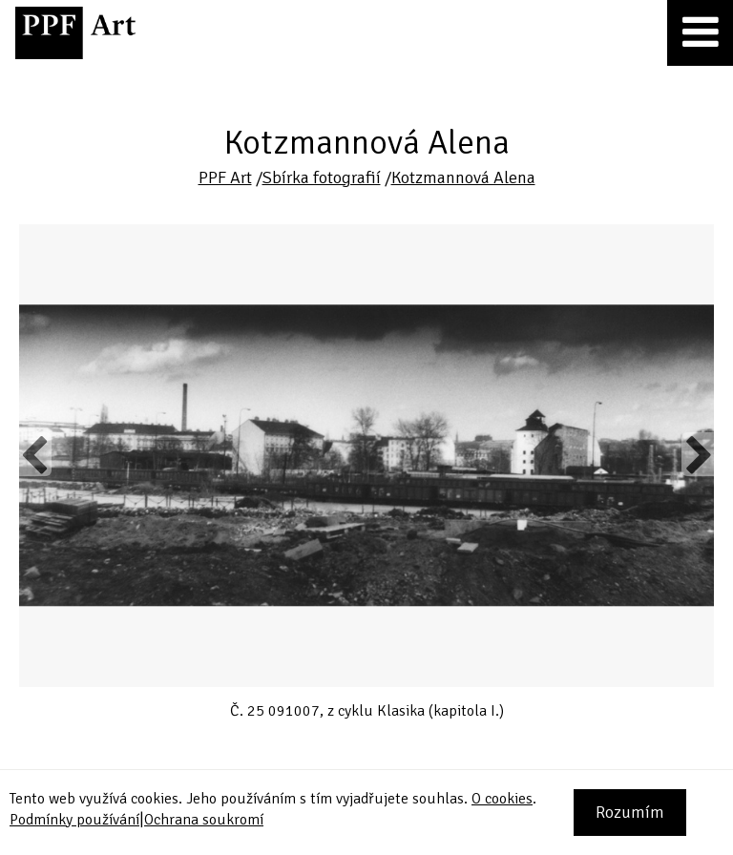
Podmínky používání (74, 819)
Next (697, 454)
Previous (35, 454)
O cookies (502, 798)
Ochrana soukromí (203, 819)
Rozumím (630, 812)
